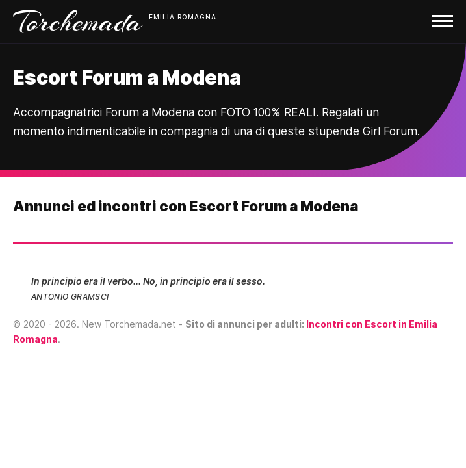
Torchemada (78, 21)
